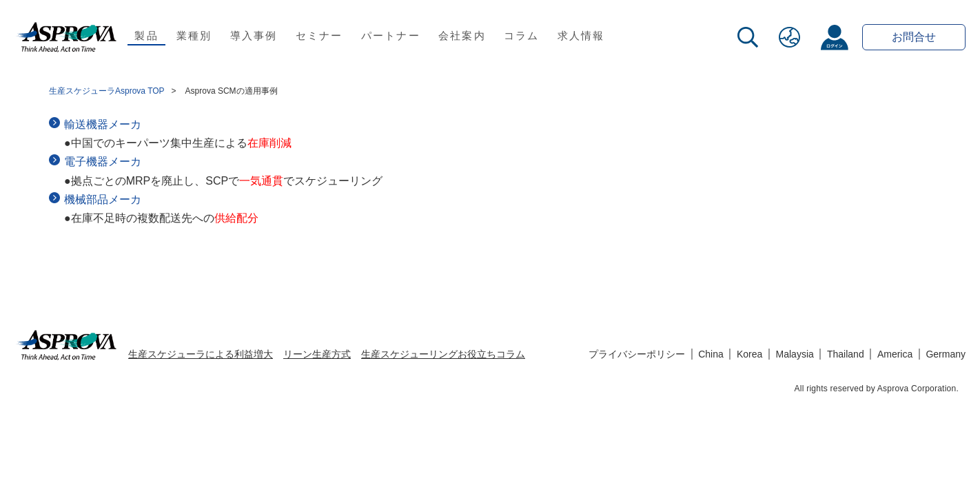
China (711, 354)
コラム (522, 35)
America (894, 354)
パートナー (390, 35)
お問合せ (914, 37)
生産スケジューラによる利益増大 (200, 354)
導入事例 (254, 35)
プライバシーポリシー (637, 354)
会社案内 (462, 35)
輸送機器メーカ (102, 124)
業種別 (194, 35)
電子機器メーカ (102, 161)
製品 (146, 35)
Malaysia (795, 354)
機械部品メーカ (102, 199)
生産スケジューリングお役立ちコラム (443, 354)
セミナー (319, 35)
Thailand (845, 354)
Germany (946, 354)
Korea (749, 354)
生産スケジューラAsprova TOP (107, 91)
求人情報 (581, 35)
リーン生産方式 (317, 354)
